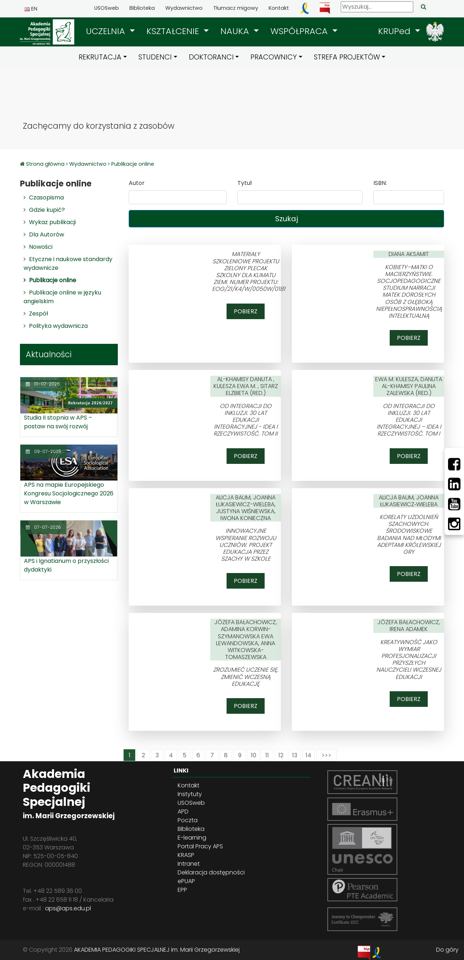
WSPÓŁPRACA (300, 31)
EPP (182, 890)
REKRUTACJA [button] (100, 57)
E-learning (192, 837)
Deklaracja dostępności (211, 872)
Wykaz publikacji (52, 222)
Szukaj (286, 219)
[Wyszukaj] (377, 6)
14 (308, 755)
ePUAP (186, 881)
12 (280, 755)
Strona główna (46, 164)
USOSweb (106, 8)
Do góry (447, 949)
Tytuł (244, 183)
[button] (110, 31)
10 (253, 755)
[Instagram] (454, 524)
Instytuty (190, 794)
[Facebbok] (454, 464)
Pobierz (245, 311)
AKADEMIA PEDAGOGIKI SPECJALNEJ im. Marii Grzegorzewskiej (157, 949)
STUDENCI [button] (155, 57)
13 (294, 755)
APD (183, 811)
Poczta (188, 820)
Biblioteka (142, 8)
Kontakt (279, 8)
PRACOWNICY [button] (273, 57)
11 (267, 755)
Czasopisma (46, 197)
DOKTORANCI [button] (211, 57)
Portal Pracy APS (200, 846)
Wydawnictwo (184, 8)
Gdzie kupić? (47, 210)
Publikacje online (132, 164)
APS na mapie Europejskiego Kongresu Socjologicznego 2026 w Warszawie (68, 493)
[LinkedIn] (454, 484)
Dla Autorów (46, 234)
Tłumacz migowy (235, 8)
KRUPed (395, 31)
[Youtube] (454, 504)
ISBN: (380, 183)
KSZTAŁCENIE (174, 31)
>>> (326, 755)
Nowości (41, 247)
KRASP (186, 855)
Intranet (189, 864)
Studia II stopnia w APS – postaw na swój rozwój (58, 421)
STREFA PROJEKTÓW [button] (347, 57)
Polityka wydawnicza (58, 326)
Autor (137, 183)
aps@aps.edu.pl (68, 908)
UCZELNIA (107, 31)
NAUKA (236, 31)
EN (30, 8)
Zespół (38, 313)
